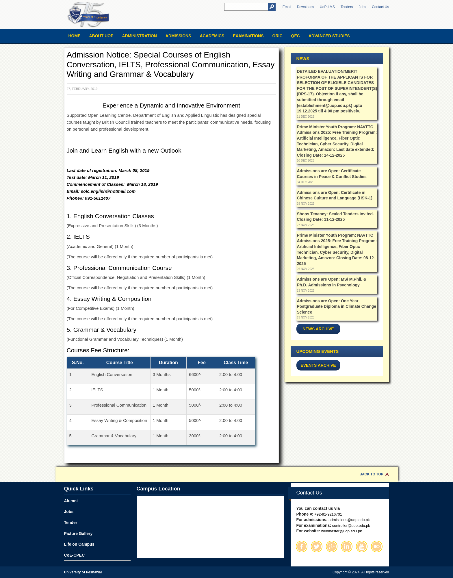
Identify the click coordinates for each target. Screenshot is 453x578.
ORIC (277, 36)
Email (287, 7)
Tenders (347, 7)
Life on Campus (79, 544)
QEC (295, 36)
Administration (139, 36)
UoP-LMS (327, 7)
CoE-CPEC (74, 555)
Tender (70, 522)
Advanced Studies (329, 36)
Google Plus (331, 546)
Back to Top (371, 474)
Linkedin (346, 546)
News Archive (318, 329)
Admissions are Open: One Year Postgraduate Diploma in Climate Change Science (336, 306)
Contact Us (380, 7)
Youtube (362, 546)
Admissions (178, 36)
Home (74, 36)
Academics (212, 36)
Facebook (301, 546)
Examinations (248, 36)
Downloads (305, 7)
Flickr (377, 546)
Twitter (316, 546)
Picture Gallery (78, 533)
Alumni (71, 501)
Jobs (362, 7)
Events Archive (318, 365)
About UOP (101, 36)
